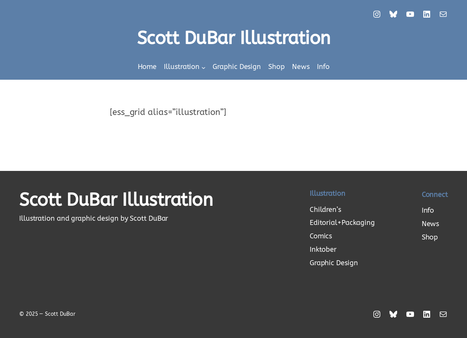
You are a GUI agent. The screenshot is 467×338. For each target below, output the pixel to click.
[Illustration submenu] (203, 67)
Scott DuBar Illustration (233, 38)
